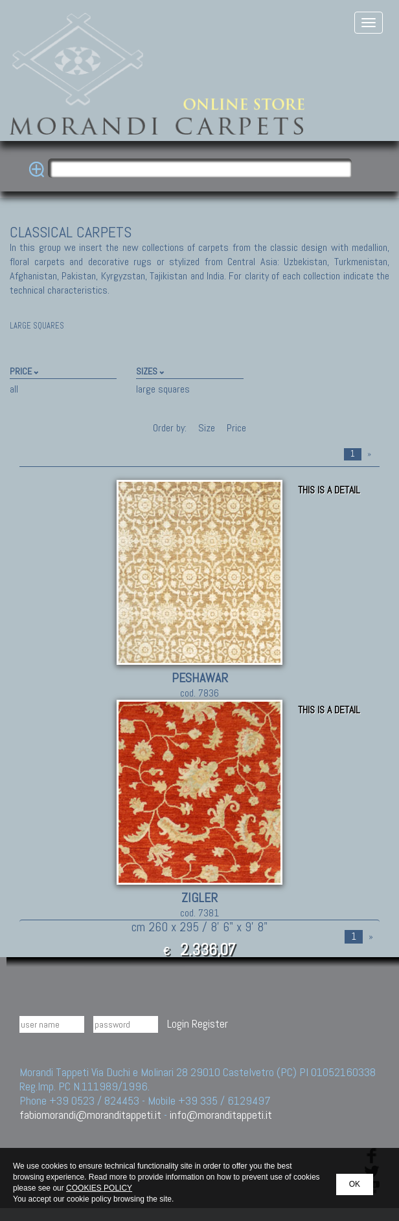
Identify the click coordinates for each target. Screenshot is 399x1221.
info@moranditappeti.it (221, 1114)
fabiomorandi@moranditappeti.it (90, 1114)
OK (354, 1184)
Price (235, 428)
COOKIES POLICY (99, 1188)
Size (207, 428)
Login (178, 1023)
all (14, 389)
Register (210, 1023)
